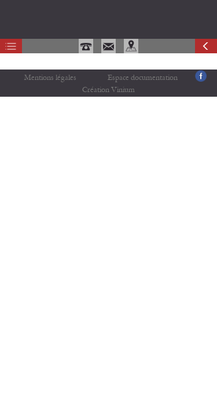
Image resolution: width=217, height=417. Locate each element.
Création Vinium (108, 90)
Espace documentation (143, 78)
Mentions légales (50, 78)
